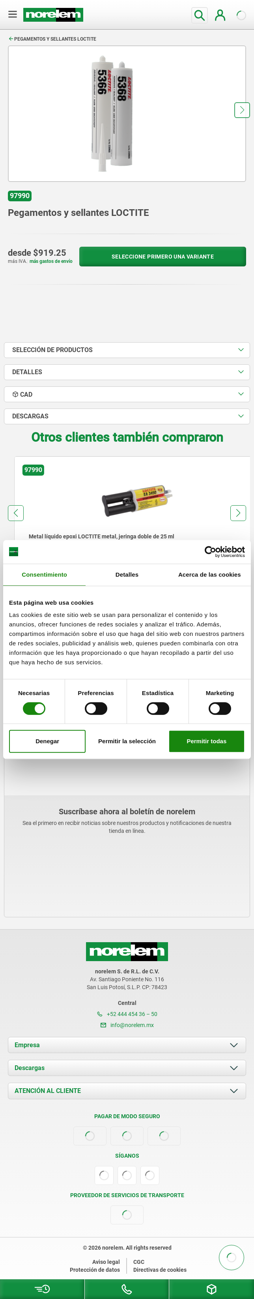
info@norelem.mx (127, 1025)
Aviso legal (106, 1262)
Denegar (47, 741)
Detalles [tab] (127, 574)
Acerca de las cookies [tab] (209, 574)
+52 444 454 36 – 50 (127, 1014)
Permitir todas (206, 741)
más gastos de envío (51, 261)
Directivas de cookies (160, 1270)
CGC (138, 1262)
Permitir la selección (127, 741)
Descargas (30, 1068)
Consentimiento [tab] (44, 574)
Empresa (27, 1045)
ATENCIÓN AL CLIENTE (48, 1091)
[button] (242, 110)
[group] (127, 529)
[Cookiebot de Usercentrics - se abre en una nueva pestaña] (210, 552)
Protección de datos (95, 1270)
